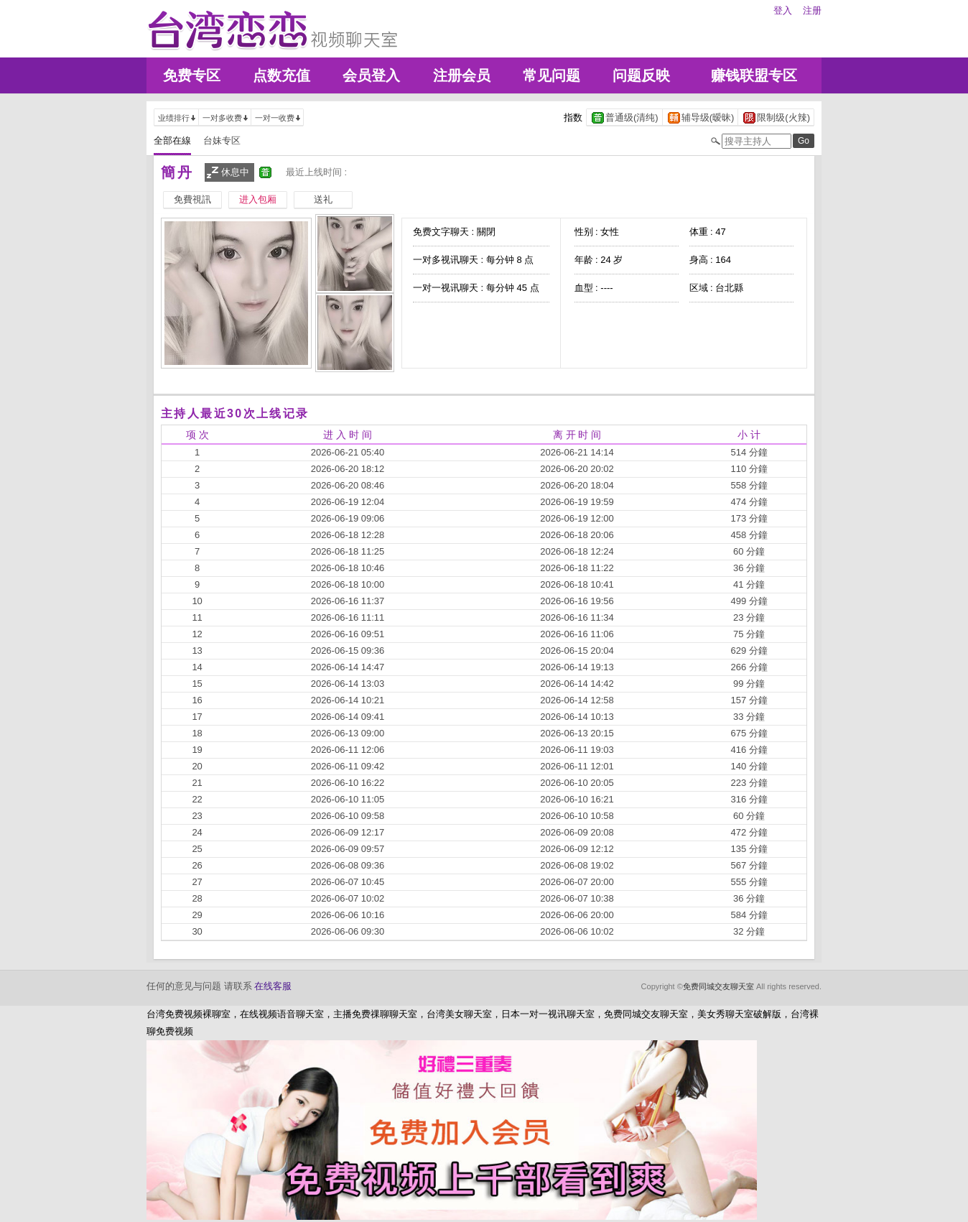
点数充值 (281, 75)
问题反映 (641, 75)
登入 (782, 10)
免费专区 (191, 75)
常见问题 (551, 75)
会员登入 (371, 75)
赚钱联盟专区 (754, 75)
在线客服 (273, 986)
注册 (812, 10)
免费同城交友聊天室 (718, 986)
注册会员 (461, 75)
